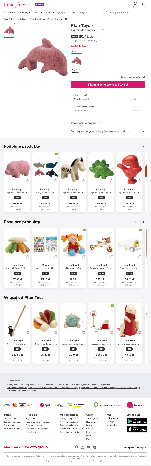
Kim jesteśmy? (10, 419)
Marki (88, 439)
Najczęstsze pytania (69, 419)
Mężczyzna (91, 432)
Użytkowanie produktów (71, 429)
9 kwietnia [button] (78, 95)
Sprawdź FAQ (136, 111)
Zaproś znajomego (12, 422)
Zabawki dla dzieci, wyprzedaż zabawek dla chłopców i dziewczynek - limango (42, 388)
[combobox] (125, 13)
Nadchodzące (113, 425)
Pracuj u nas (9, 425)
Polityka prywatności (35, 425)
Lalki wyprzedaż (45, 385)
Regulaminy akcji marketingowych (41, 422)
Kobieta (89, 429)
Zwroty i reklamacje (69, 425)
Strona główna (93, 419)
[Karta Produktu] (17, 183)
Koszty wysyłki (136, 99)
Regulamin (30, 419)
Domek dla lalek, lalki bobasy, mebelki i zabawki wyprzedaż (83, 385)
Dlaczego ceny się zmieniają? (133, 77)
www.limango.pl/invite (98, 461)
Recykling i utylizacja (69, 432)
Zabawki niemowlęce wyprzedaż (22, 390)
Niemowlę (91, 422)
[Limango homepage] (12, 4)
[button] (143, 4)
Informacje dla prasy (13, 429)
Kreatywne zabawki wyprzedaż (21, 385)
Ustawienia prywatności (37, 429)
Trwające (111, 422)
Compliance (31, 432)
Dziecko (89, 425)
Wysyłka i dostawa (69, 422)
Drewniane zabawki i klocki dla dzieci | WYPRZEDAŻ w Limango (110, 388)
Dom (88, 436)
